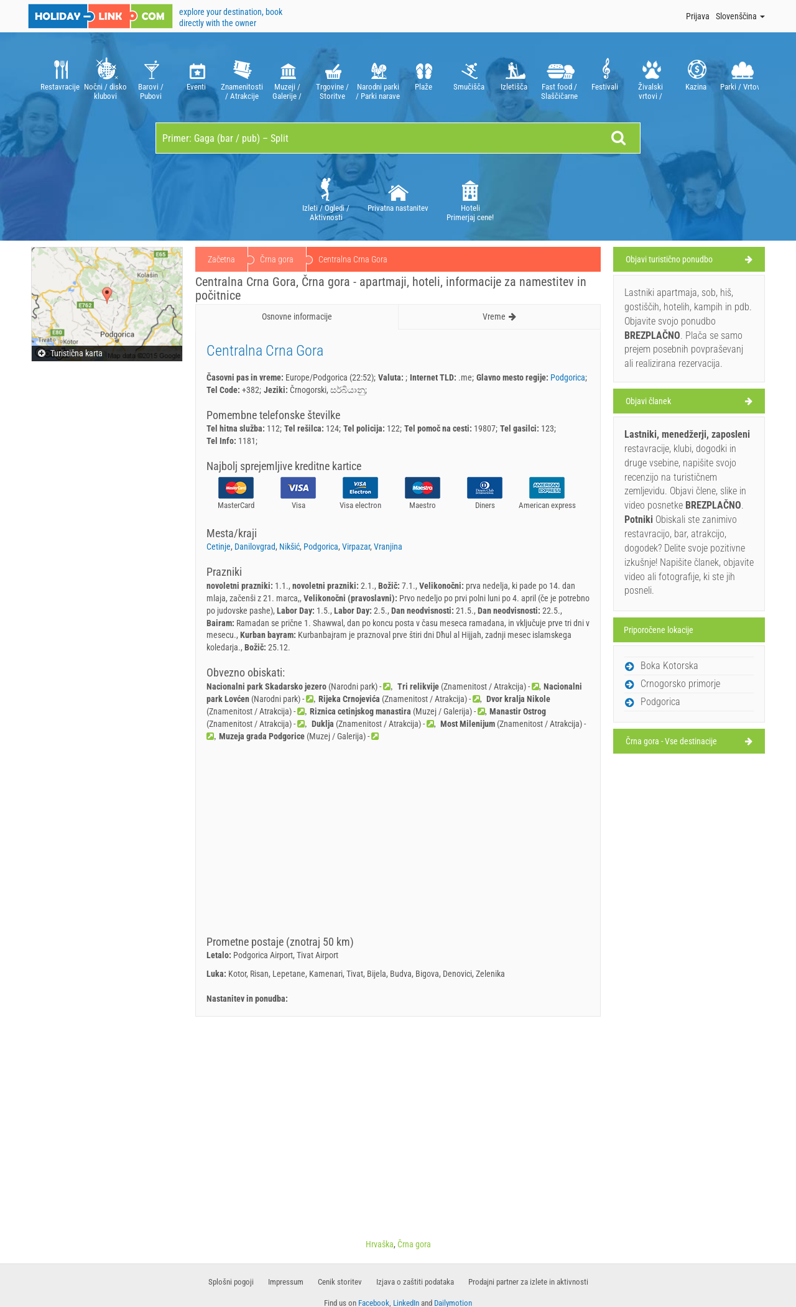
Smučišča (469, 77)
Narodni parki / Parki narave (378, 77)
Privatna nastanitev (398, 194)
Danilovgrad (254, 547)
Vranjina (388, 547)
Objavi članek (648, 401)
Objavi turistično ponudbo (669, 259)
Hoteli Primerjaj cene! (470, 198)
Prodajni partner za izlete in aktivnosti (528, 1281)
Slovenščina (740, 16)
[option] (60, 77)
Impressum (285, 1281)
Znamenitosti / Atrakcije (242, 77)
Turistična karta (70, 353)
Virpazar (356, 547)
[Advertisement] (398, 842)
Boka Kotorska (669, 666)
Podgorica (567, 377)
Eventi (196, 77)
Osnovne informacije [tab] (297, 316)
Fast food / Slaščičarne (559, 77)
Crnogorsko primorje (680, 684)
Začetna (221, 259)
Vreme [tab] (499, 316)
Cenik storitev (340, 1281)
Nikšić (289, 547)
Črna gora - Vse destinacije (671, 741)
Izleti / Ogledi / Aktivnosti (325, 198)
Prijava (698, 16)
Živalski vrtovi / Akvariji (650, 77)
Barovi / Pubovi (151, 77)
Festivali (605, 77)
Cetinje (218, 547)
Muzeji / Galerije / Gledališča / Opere (287, 77)
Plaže (423, 77)
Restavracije (60, 77)
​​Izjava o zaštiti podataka (415, 1281)
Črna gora (277, 259)
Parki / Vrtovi (741, 77)
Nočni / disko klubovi (105, 77)
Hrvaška (380, 1244)
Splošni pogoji (231, 1281)
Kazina (695, 77)
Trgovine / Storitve (332, 77)
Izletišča (514, 77)
